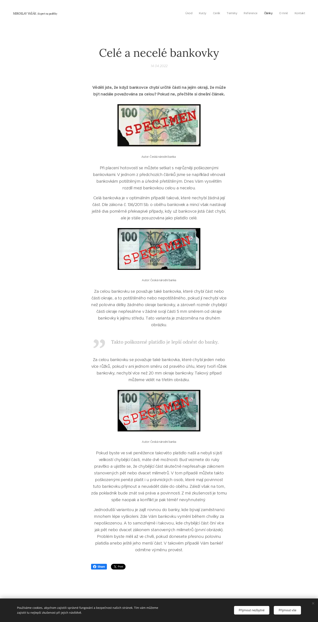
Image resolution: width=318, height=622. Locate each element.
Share (99, 566)
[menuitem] (185, 13)
